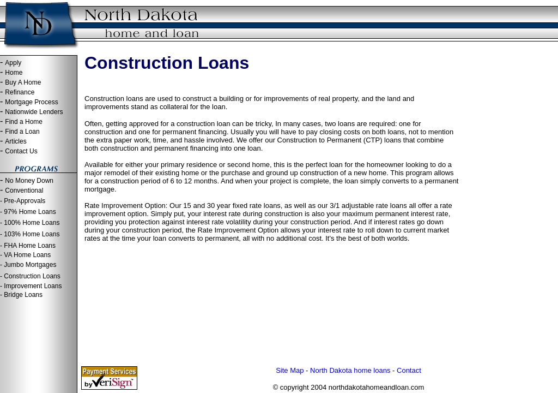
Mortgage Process (31, 102)
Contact (409, 370)
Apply (13, 63)
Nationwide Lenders (34, 112)
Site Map (290, 370)
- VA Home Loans (25, 255)
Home (13, 72)
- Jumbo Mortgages (28, 265)
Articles (15, 141)
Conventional (24, 190)
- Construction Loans (30, 276)
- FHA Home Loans (28, 245)
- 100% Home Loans (29, 223)
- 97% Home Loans (28, 212)
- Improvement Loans (31, 286)
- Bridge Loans (21, 295)
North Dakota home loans (350, 370)
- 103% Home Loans (29, 234)
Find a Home (24, 122)
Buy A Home (23, 82)
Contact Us (21, 151)
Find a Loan (22, 131)
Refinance (19, 92)
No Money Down (29, 180)
